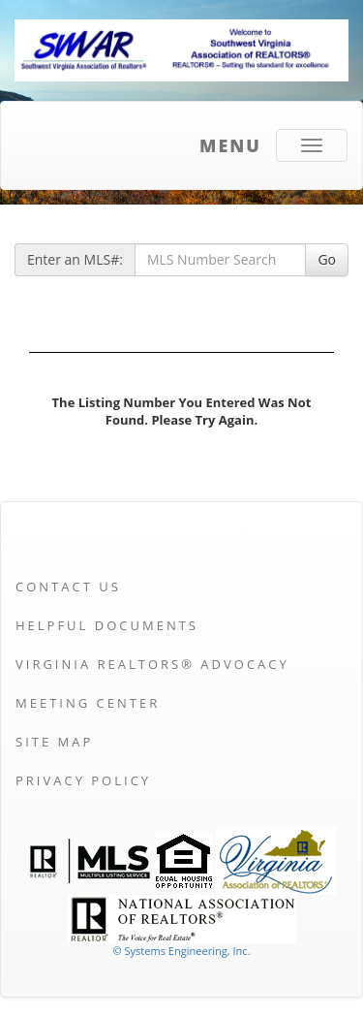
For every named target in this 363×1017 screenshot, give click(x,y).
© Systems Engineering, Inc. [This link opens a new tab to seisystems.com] (181, 950)
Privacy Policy (83, 780)
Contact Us (68, 586)
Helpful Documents (106, 625)
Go (327, 259)
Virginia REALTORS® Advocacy (152, 664)
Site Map (54, 741)
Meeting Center (87, 703)
